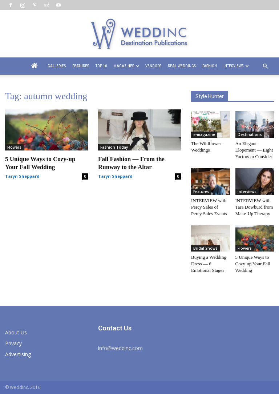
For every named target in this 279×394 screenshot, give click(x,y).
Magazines (126, 66)
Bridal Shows (205, 248)
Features (80, 66)
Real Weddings (182, 66)
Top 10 (101, 66)
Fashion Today (114, 147)
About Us (16, 332)
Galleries (57, 66)
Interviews (236, 66)
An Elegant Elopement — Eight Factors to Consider (254, 150)
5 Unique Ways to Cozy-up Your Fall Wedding (252, 263)
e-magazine (204, 134)
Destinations (250, 134)
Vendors (153, 66)
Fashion (209, 66)
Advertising (18, 354)
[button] (265, 66)
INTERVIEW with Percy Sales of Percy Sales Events (209, 207)
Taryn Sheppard (22, 176)
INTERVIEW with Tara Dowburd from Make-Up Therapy (254, 207)
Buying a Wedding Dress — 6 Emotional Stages (208, 263)
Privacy (13, 343)
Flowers (14, 147)
